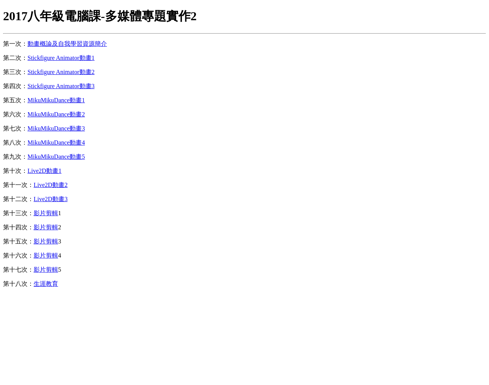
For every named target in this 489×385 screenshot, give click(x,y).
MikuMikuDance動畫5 (56, 156)
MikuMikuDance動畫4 (56, 142)
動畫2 (87, 72)
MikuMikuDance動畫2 (56, 114)
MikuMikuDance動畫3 (56, 128)
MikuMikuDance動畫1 (56, 100)
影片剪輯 (46, 213)
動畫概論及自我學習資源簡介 (67, 43)
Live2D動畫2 (51, 185)
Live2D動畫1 (45, 171)
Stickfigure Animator (53, 72)
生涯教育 (46, 283)
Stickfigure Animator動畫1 (61, 58)
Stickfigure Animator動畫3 (61, 86)
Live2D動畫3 (51, 199)
